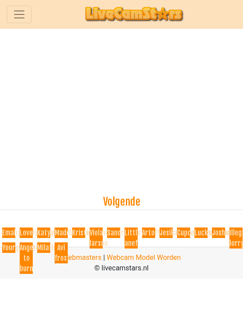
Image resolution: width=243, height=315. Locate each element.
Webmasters (81, 257)
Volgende (121, 201)
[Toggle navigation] (19, 14)
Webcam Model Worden (144, 257)
